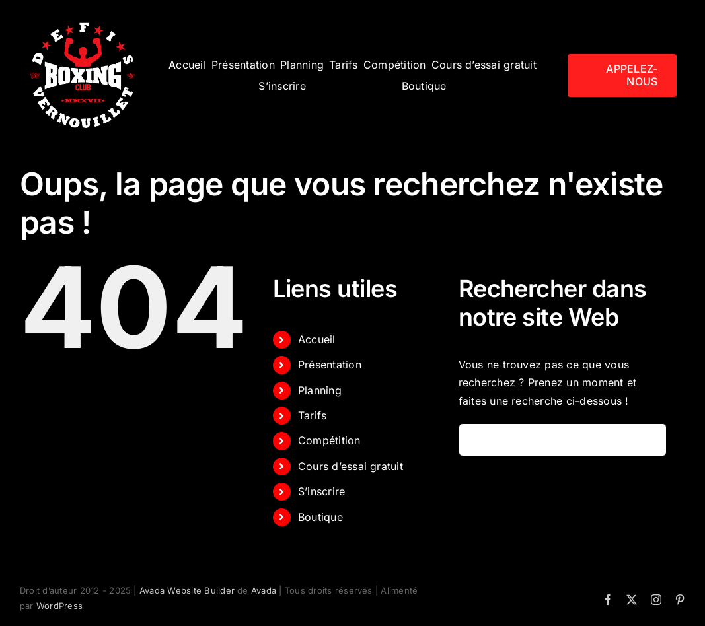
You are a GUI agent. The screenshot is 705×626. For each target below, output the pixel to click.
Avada (263, 590)
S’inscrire (321, 491)
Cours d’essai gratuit (350, 466)
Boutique (320, 517)
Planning (320, 390)
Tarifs (312, 415)
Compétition (329, 440)
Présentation (329, 364)
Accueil (317, 339)
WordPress (59, 605)
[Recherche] (475, 439)
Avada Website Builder (187, 590)
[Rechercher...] (563, 439)
